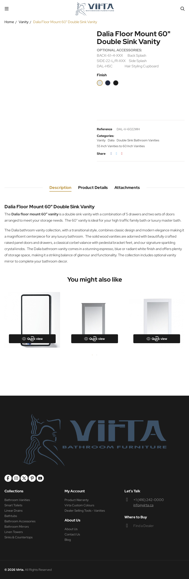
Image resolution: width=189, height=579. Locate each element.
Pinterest (121, 153)
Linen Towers (13, 532)
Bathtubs (10, 516)
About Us (71, 529)
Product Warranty (77, 500)
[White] (100, 83)
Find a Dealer (143, 525)
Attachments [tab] (127, 187)
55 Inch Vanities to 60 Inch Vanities (121, 146)
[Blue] (108, 83)
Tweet (116, 153)
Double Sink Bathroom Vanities (138, 140)
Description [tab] (60, 187)
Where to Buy (135, 517)
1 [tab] (92, 355)
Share (111, 153)
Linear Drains (13, 511)
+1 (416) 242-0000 (148, 499)
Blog (68, 540)
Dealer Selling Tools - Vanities (85, 511)
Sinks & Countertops (18, 537)
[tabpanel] (32, 320)
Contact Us (72, 534)
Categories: (105, 136)
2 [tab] (97, 355)
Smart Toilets (13, 505)
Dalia (111, 140)
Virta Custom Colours (79, 505)
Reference (104, 129)
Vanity (101, 140)
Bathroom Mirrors (16, 527)
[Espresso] (116, 83)
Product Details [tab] (93, 187)
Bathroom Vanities (17, 500)
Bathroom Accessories (19, 521)
